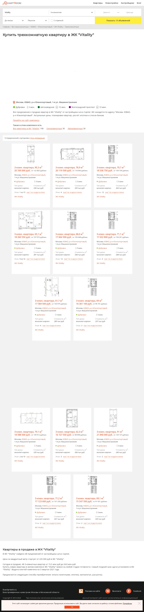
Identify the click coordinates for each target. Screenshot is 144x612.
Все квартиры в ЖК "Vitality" (26, 128)
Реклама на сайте (92, 591)
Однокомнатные (54, 128)
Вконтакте (116, 591)
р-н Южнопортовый (36, 175)
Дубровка (20, 181)
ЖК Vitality (18, 196)
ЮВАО (24, 175)
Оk (72, 607)
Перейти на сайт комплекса (26, 120)
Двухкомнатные (75, 128)
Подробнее (127, 603)
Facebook (137, 591)
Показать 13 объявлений (118, 20)
